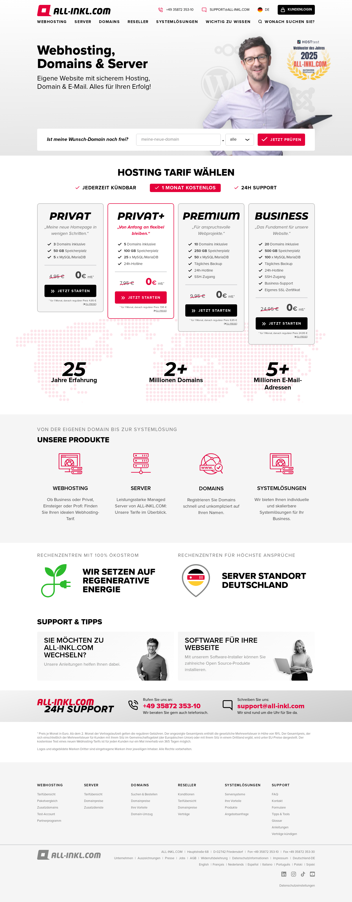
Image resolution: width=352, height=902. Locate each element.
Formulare (279, 808)
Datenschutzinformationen (250, 858)
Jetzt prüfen (285, 139)
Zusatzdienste (93, 808)
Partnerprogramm (49, 821)
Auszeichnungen (149, 858)
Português (283, 865)
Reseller (138, 21)
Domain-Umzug (142, 814)
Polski (298, 865)
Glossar (277, 821)
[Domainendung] (238, 140)
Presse (169, 858)
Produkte (231, 808)
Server (83, 21)
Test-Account (46, 814)
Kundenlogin (299, 10)
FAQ (275, 794)
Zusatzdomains (47, 808)
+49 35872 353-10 (173, 706)
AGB (193, 858)
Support (281, 785)
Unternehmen (123, 858)
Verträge (184, 814)
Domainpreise (93, 801)
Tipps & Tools (281, 814)
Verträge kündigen (284, 834)
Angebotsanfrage (237, 814)
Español (253, 865)
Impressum (280, 858)
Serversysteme (235, 794)
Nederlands (236, 865)
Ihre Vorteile (139, 808)
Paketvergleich (47, 801)
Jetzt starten (74, 291)
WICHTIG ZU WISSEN (228, 21)
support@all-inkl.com (270, 706)
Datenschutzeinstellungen (297, 886)
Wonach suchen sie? (290, 21)
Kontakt (277, 801)
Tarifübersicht (46, 794)
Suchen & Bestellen (144, 794)
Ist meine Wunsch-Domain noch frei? (87, 139)
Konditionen (186, 794)
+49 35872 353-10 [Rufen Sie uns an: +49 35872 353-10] (178, 10)
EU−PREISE (91, 304)
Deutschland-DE (304, 858)
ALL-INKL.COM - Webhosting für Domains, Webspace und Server (73, 10)
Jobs (182, 858)
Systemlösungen (177, 21)
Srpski (310, 865)
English (204, 865)
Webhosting (52, 21)
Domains (109, 21)
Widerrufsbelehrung (214, 858)
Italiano (267, 865)
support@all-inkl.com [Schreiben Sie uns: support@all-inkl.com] (227, 10)
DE (262, 10)
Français (218, 865)
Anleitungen (280, 827)
